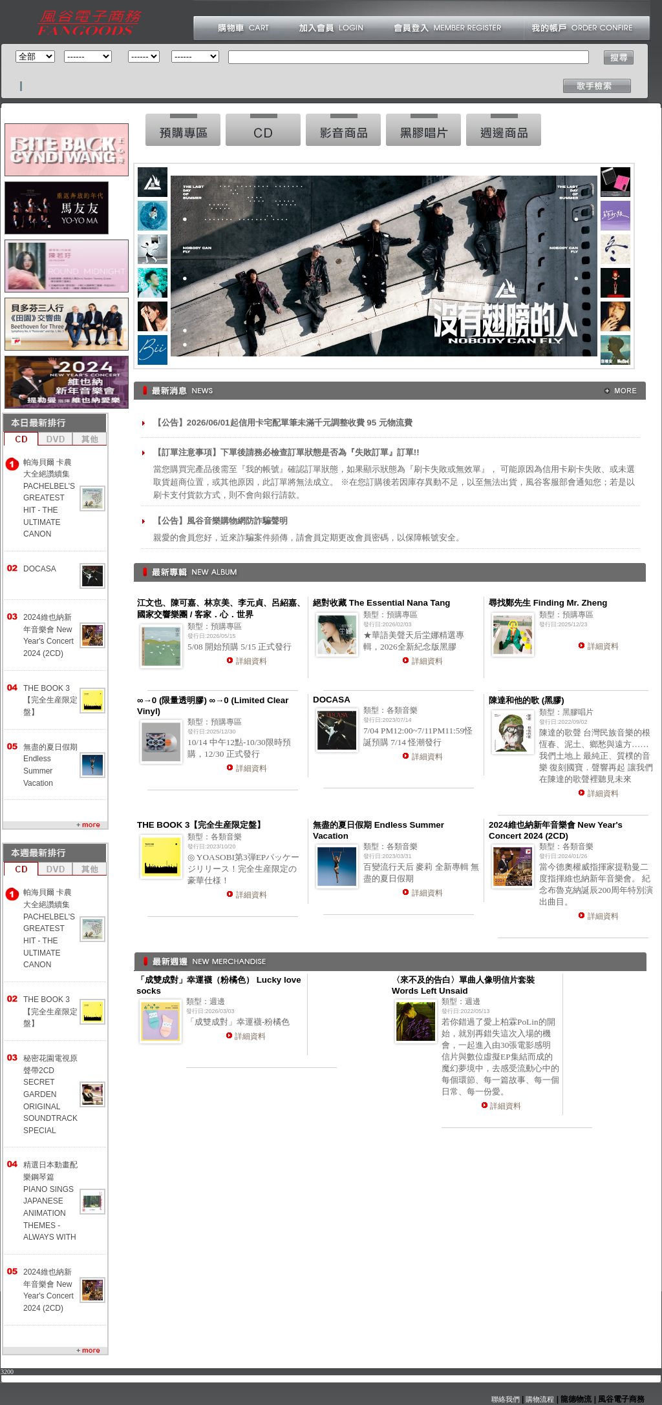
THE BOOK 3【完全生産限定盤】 (50, 700)
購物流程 (539, 1399)
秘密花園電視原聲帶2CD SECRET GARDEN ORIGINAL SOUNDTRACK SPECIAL (50, 1094)
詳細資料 (251, 661)
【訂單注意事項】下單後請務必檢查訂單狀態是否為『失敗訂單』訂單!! (286, 452)
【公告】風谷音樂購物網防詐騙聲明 (220, 521)
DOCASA (39, 568)
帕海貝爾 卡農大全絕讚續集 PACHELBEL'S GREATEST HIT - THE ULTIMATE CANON (49, 498)
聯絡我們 (505, 1399)
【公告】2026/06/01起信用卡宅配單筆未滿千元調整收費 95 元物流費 (282, 422)
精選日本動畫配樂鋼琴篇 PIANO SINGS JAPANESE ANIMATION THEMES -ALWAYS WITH (50, 1201)
